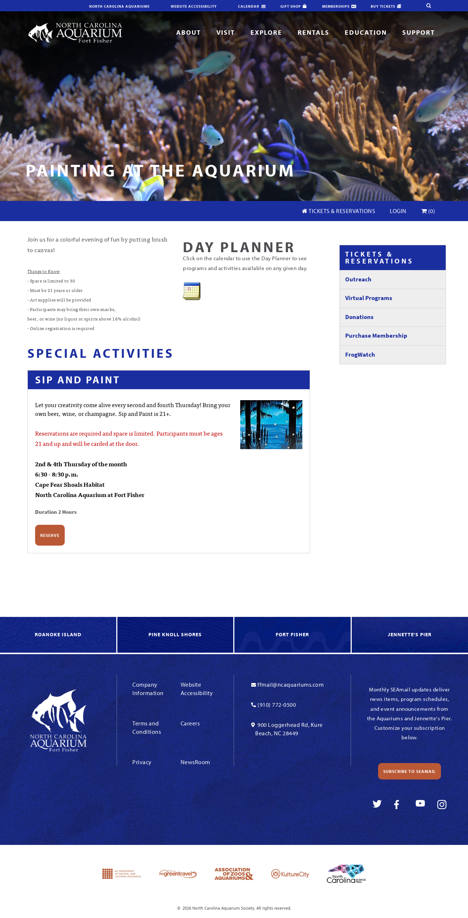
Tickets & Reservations (338, 211)
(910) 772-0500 (276, 704)
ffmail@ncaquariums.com (290, 684)
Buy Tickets (383, 6)
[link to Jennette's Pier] (410, 635)
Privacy (142, 762)
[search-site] (419, 5)
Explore (266, 32)
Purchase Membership (376, 335)
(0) (428, 211)
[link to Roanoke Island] (58, 635)
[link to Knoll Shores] (176, 635)
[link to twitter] (377, 804)
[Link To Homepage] (75, 32)
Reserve (50, 535)
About (188, 32)
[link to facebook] (398, 804)
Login (398, 211)
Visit (225, 32)
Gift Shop (290, 6)
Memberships (336, 6)
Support (418, 32)
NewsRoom (195, 762)
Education (366, 32)
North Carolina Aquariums (119, 6)
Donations (359, 317)
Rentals (313, 32)
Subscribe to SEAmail (409, 771)
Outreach (358, 279)
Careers (190, 723)
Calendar (248, 6)
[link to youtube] (420, 804)
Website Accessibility (194, 6)
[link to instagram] (441, 804)
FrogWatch (360, 354)
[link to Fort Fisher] (293, 635)
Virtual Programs (368, 298)
